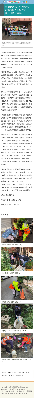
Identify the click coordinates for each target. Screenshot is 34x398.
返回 (2, 10)
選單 (2, 2)
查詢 (32, 2)
